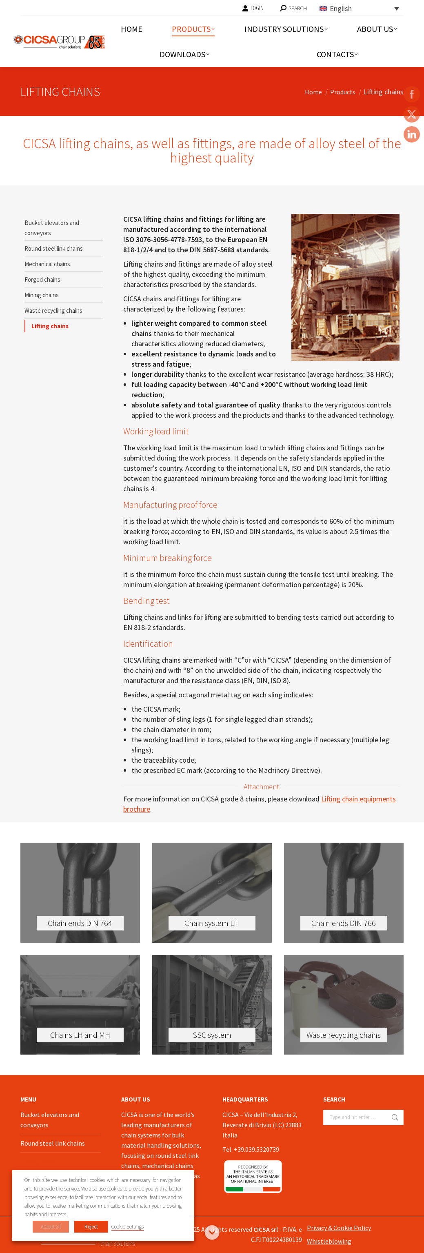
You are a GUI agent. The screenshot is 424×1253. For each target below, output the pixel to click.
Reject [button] (91, 1226)
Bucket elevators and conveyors (51, 228)
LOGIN (253, 8)
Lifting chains (50, 326)
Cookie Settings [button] (127, 1226)
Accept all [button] (51, 1226)
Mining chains (41, 295)
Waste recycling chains (53, 310)
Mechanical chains (47, 264)
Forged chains (42, 279)
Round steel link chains (53, 248)
